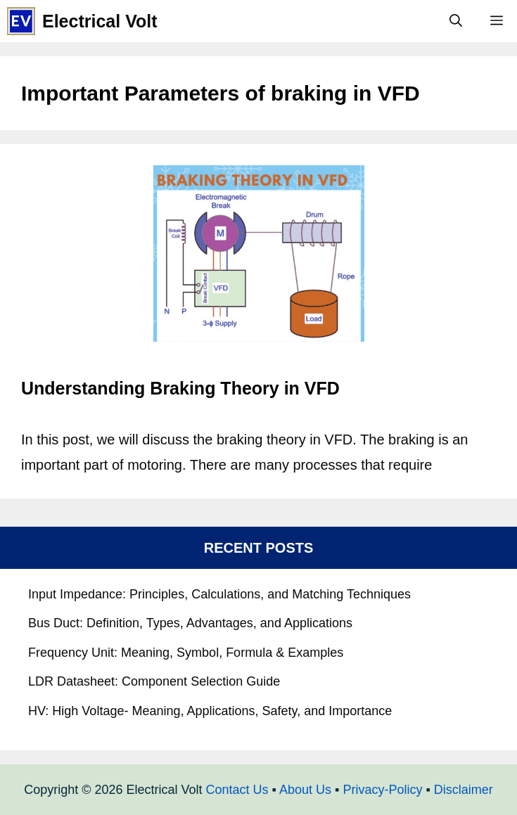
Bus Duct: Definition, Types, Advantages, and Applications (190, 623)
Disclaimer (463, 790)
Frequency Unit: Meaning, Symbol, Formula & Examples (185, 653)
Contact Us (237, 790)
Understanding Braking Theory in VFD (180, 388)
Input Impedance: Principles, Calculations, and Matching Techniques (219, 594)
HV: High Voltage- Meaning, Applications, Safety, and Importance (210, 711)
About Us (305, 790)
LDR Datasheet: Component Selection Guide (154, 681)
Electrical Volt (100, 21)
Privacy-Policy (382, 790)
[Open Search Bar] (455, 21)
